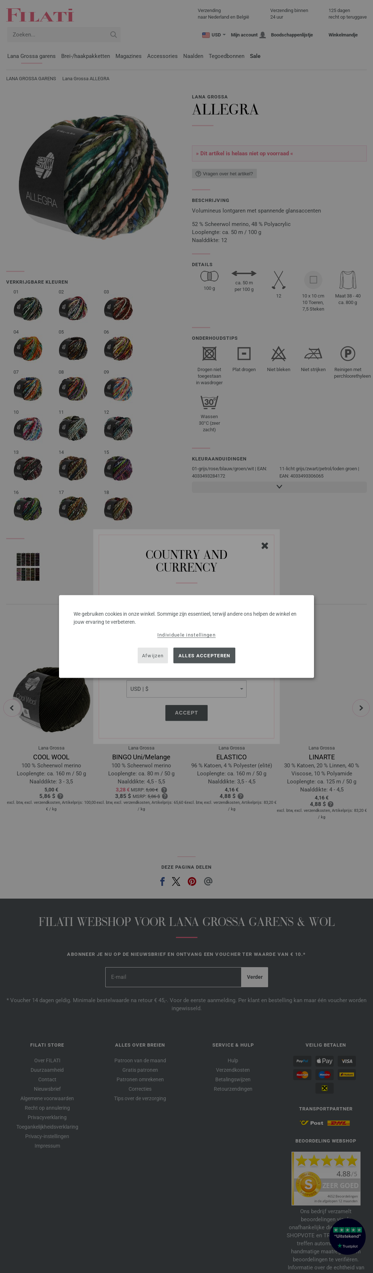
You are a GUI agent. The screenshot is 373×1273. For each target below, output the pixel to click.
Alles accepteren (204, 655)
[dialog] (186, 636)
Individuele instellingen (186, 635)
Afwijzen (153, 655)
